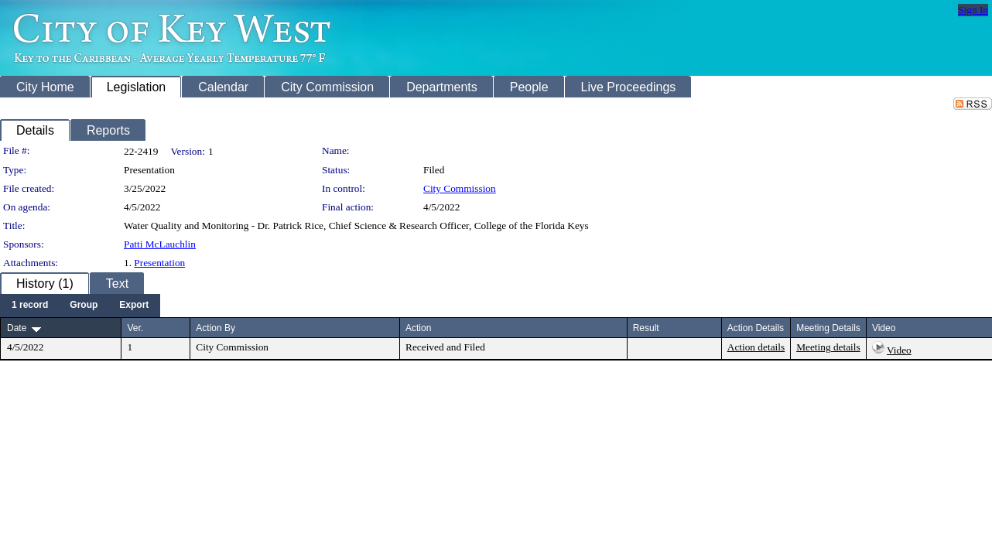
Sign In (973, 9)
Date (16, 328)
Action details (756, 347)
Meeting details (828, 347)
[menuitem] (30, 305)
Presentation (159, 262)
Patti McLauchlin (160, 244)
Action (418, 328)
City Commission (459, 188)
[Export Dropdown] (134, 305)
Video (899, 350)
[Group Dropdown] (83, 305)
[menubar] (80, 305)
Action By (215, 328)
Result (646, 328)
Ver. (135, 328)
